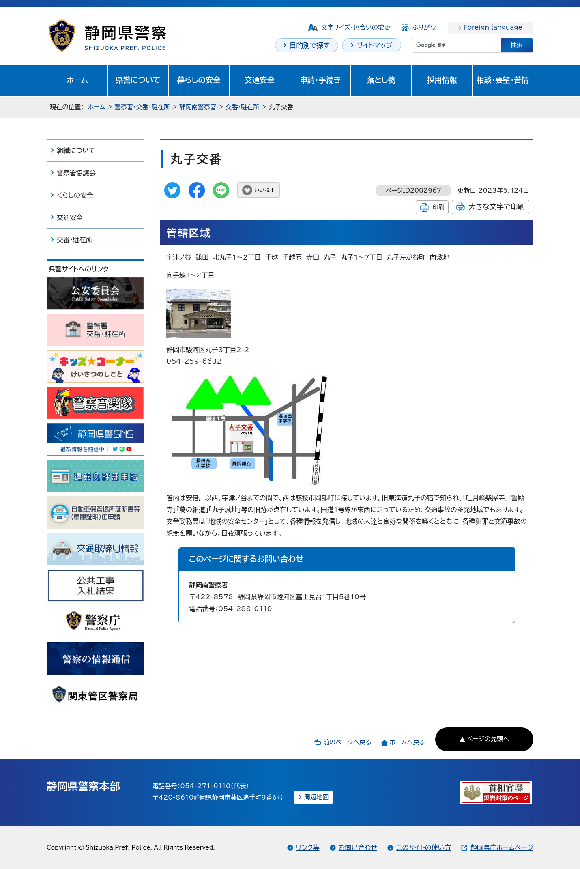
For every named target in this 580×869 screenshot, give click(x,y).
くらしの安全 (75, 195)
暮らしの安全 (199, 80)
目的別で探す (310, 45)
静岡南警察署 (197, 107)
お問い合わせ (358, 847)
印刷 (438, 207)
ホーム (77, 80)
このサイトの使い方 (423, 847)
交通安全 (260, 80)
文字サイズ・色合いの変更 (356, 27)
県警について (138, 80)
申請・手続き (320, 80)
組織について (76, 150)
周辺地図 (316, 797)
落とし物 (381, 80)
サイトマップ (375, 45)
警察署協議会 (76, 173)
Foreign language (493, 27)
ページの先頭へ (488, 739)
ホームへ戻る (407, 742)
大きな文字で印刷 (496, 206)
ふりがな (424, 27)
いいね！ (264, 190)
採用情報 (442, 80)
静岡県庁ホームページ (501, 847)
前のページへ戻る (347, 742)
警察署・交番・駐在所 (142, 107)
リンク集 (308, 847)
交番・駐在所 (243, 107)
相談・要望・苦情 (503, 80)
